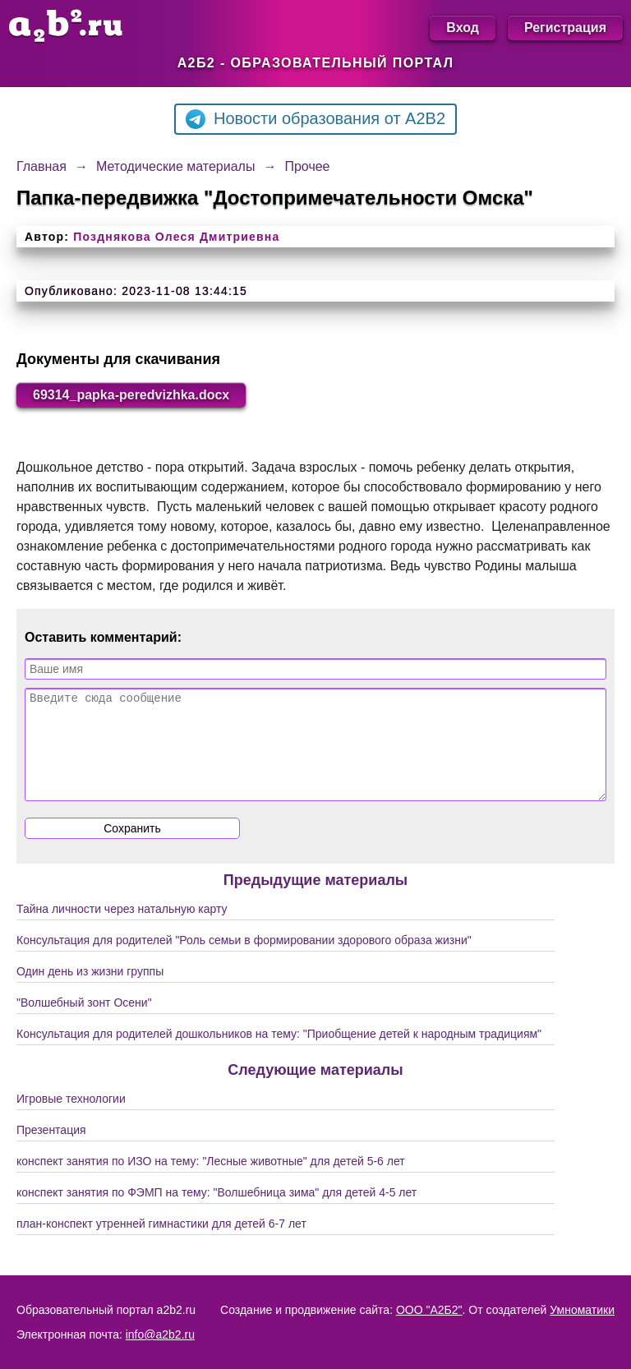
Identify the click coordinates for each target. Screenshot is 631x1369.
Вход (462, 28)
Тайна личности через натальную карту (122, 928)
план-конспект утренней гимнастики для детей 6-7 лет (161, 1243)
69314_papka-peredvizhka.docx (131, 395)
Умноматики (582, 1309)
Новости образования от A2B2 (315, 119)
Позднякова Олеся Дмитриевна (176, 236)
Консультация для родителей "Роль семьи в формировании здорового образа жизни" (244, 959)
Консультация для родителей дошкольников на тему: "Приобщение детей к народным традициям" (278, 1053)
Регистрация (565, 28)
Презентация (51, 1149)
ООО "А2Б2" (429, 1309)
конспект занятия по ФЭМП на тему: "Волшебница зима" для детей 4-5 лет (216, 1212)
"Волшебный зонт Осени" (84, 1022)
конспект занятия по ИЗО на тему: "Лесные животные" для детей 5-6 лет (210, 1180)
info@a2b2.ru (160, 1334)
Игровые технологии (71, 1118)
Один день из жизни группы (90, 991)
